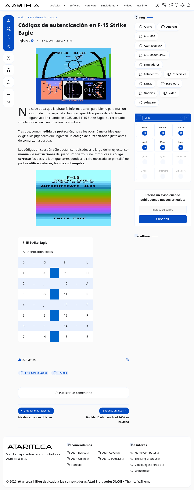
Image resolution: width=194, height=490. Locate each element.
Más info (142, 5)
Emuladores (108, 5)
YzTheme (144, 481)
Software (75, 5)
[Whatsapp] (8, 38)
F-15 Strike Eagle (33, 373)
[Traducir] (164, 5)
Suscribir (162, 219)
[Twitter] (8, 29)
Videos (128, 5)
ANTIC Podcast (111, 458)
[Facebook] (8, 20)
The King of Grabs (146, 458)
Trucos (60, 373)
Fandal (75, 464)
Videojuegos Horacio (148, 464)
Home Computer (145, 452)
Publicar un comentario (73, 393)
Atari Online (78, 458)
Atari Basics (78, 452)
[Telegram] (8, 46)
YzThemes (141, 471)
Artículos (55, 5)
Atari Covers (110, 452)
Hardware (91, 5)
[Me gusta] (127, 360)
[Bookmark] (8, 58)
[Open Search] (188, 5)
